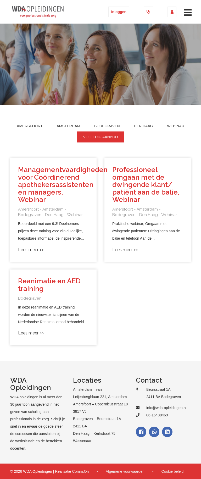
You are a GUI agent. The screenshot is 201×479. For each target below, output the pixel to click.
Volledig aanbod (100, 137)
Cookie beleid (172, 471)
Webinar (175, 126)
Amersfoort (30, 126)
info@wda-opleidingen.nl (166, 408)
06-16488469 (157, 415)
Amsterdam (68, 126)
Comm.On (80, 471)
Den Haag (143, 126)
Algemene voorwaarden (125, 471)
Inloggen (118, 12)
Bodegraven (107, 126)
